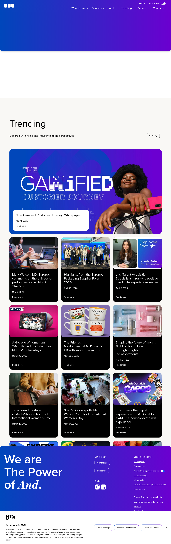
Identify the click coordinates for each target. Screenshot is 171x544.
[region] (85, 527)
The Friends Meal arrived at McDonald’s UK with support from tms (84, 343)
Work (112, 8)
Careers (157, 8)
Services (97, 8)
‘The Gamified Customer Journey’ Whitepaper (49, 215)
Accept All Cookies (151, 527)
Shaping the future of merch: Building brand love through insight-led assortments (136, 344)
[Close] (167, 528)
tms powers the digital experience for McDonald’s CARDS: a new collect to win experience (136, 412)
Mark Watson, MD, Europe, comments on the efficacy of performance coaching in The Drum (32, 276)
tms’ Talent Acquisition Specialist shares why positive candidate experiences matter (137, 275)
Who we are (78, 8)
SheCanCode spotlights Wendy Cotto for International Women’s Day (85, 410)
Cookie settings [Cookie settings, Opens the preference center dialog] (103, 527)
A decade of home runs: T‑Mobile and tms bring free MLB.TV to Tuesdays (32, 343)
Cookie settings (140, 475)
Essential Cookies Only (126, 527)
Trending (126, 8)
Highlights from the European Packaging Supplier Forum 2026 (85, 275)
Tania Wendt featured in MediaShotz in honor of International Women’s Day (32, 410)
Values (142, 8)
